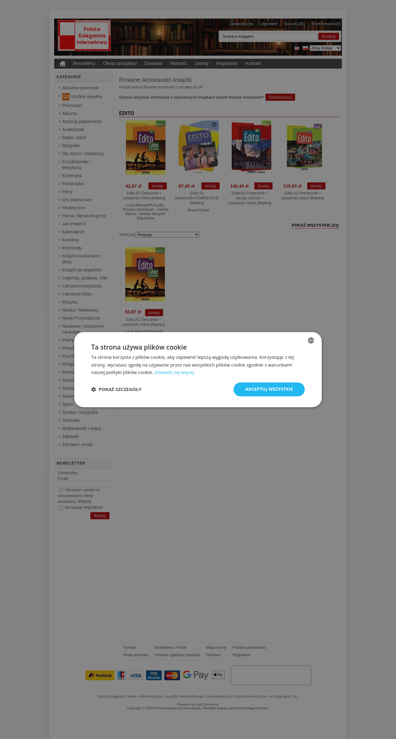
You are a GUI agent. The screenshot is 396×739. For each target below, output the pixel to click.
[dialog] (198, 369)
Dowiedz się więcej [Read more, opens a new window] (174, 372)
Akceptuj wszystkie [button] (269, 389)
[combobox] (311, 340)
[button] (116, 389)
